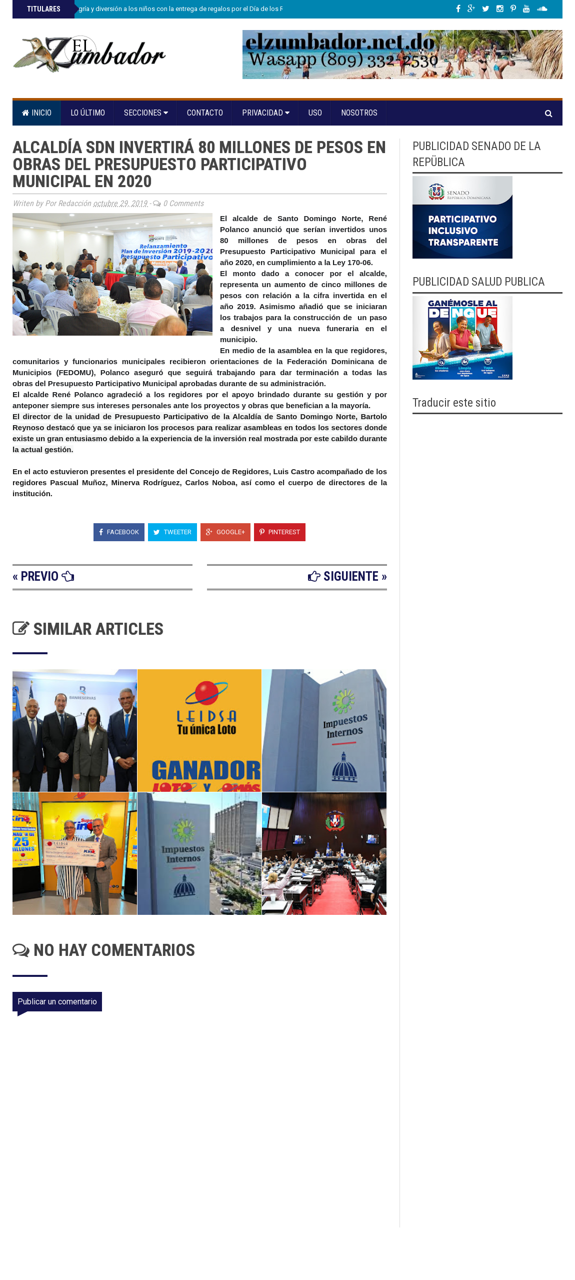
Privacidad (266, 113)
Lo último (87, 113)
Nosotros (359, 113)
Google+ (225, 532)
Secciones (146, 113)
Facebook (119, 532)
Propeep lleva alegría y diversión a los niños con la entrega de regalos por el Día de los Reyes (161, 9)
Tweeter (173, 532)
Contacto (205, 113)
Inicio (37, 113)
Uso (315, 113)
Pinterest (280, 532)
